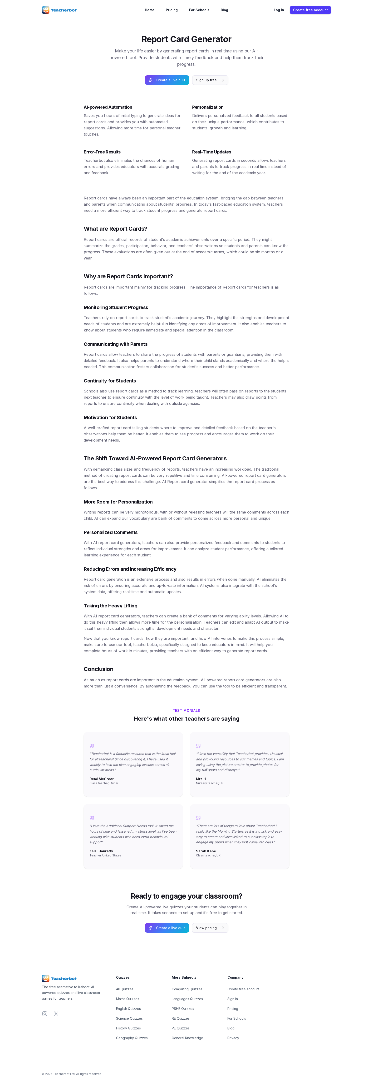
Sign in (232, 999)
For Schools (199, 10)
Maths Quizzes (127, 999)
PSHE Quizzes (183, 1009)
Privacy (233, 1038)
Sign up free (210, 80)
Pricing (172, 10)
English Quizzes (128, 1009)
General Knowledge (187, 1038)
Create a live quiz (167, 80)
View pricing (210, 928)
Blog (224, 10)
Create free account (310, 10)
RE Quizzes (181, 1018)
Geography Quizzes (132, 1038)
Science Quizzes (129, 1018)
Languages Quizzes (187, 999)
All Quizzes (124, 989)
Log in (279, 10)
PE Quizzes (181, 1028)
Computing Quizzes (187, 989)
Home (149, 10)
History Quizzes (128, 1028)
